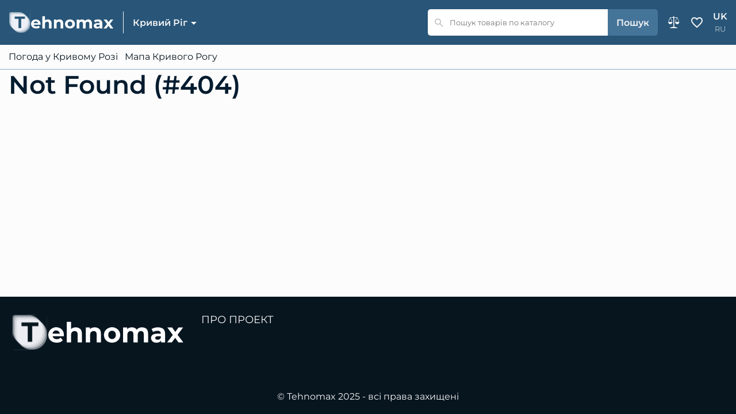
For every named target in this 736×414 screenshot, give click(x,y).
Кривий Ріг (160, 22)
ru (720, 29)
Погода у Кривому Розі (63, 57)
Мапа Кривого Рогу (171, 57)
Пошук (632, 22)
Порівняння (674, 22)
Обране (697, 22)
